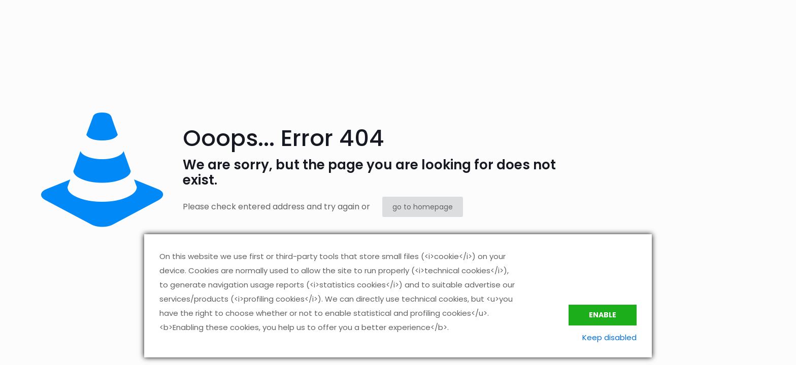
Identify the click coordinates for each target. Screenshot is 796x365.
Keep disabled (609, 337)
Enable (602, 315)
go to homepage (422, 207)
